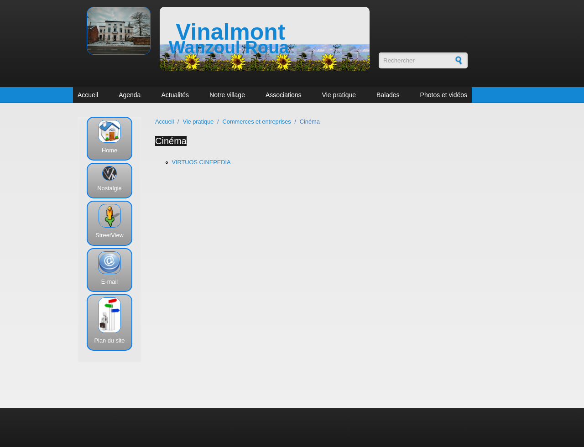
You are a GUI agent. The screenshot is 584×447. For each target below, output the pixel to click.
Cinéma (171, 141)
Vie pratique (339, 95)
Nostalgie (109, 188)
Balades (388, 95)
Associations (284, 95)
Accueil (88, 95)
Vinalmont (230, 32)
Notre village (227, 95)
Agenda (130, 95)
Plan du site (109, 340)
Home (109, 150)
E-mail (109, 281)
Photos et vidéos (444, 95)
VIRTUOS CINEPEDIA (201, 162)
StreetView (109, 235)
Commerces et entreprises (257, 121)
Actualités (175, 95)
